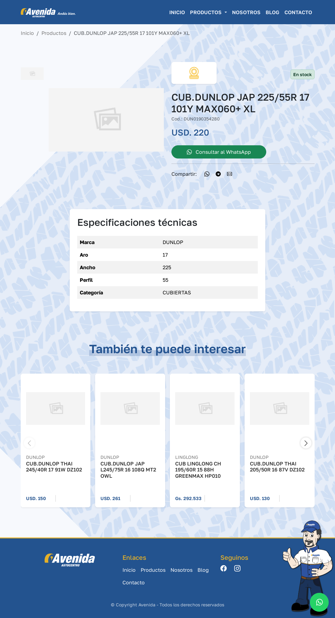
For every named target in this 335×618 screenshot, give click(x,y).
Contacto (298, 12)
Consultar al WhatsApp (219, 152)
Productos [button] (206, 12)
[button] (305, 442)
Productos (53, 33)
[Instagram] (237, 569)
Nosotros (246, 12)
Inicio (177, 12)
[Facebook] (223, 569)
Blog (272, 12)
